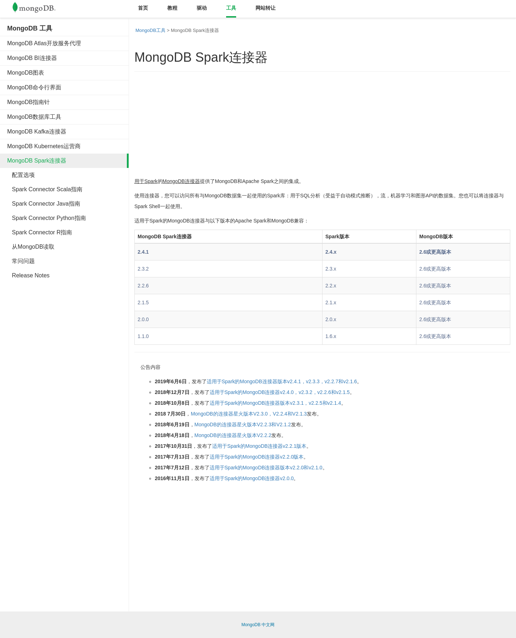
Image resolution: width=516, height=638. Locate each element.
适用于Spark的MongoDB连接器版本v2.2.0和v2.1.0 (266, 467)
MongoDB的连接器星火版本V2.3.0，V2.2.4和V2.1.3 (249, 414)
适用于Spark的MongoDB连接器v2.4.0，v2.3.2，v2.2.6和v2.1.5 (280, 392)
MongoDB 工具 (29, 28)
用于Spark (146, 181)
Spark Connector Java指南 (43, 204)
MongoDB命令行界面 (34, 87)
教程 (172, 8)
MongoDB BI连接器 (32, 58)
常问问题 (21, 261)
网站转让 (265, 8)
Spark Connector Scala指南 (44, 189)
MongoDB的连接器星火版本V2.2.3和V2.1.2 (243, 424)
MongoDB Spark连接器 (36, 161)
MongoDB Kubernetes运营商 (44, 146)
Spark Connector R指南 (39, 232)
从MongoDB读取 (30, 247)
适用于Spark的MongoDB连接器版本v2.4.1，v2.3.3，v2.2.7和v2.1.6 (282, 381)
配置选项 (21, 175)
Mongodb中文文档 (39, 9)
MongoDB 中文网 (258, 624)
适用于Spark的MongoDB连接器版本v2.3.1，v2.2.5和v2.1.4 (275, 403)
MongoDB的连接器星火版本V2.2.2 (233, 435)
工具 (231, 8)
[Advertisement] (61, 394)
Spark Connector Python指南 (46, 218)
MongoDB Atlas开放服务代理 (44, 43)
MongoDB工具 (150, 30)
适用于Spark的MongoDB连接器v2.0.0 (252, 478)
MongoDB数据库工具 (34, 117)
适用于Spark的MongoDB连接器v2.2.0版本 (257, 457)
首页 (143, 8)
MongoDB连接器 (181, 181)
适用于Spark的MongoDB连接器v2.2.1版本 (259, 446)
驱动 (202, 8)
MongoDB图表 (25, 73)
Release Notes (28, 275)
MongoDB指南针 (28, 102)
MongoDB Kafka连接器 (36, 131)
